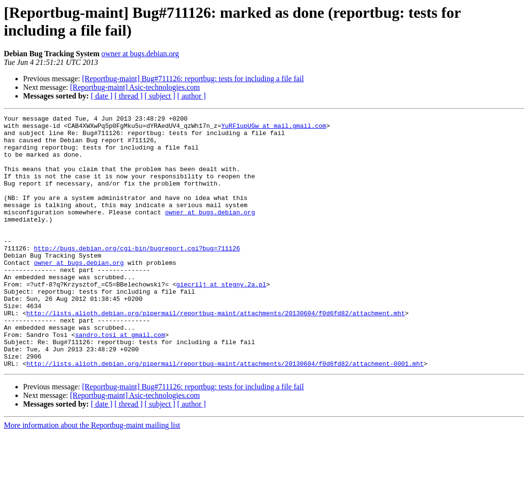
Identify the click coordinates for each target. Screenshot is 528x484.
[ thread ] (128, 96)
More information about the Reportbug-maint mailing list (92, 476)
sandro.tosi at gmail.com (120, 379)
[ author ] (191, 96)
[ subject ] (160, 96)
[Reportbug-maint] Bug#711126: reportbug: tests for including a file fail (193, 78)
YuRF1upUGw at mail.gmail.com (273, 128)
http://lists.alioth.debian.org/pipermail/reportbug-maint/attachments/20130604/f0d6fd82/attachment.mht (215, 353)
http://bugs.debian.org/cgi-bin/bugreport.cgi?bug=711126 (137, 275)
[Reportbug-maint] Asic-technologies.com (135, 87)
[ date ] (101, 96)
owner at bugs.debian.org (140, 54)
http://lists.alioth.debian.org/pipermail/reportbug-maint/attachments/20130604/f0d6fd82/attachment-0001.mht (225, 414)
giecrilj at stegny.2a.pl (221, 318)
